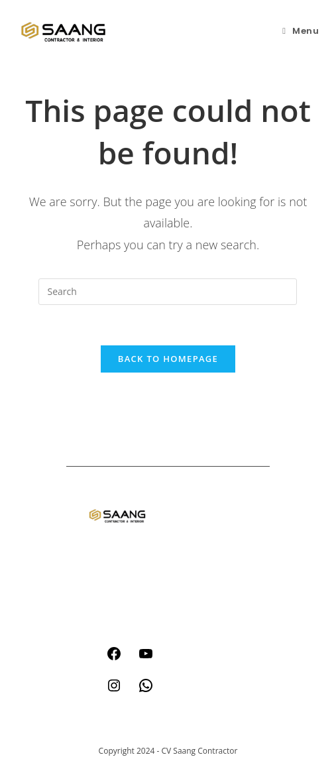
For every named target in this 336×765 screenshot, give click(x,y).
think (188, 550)
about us (196, 575)
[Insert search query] (167, 291)
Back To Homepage (168, 359)
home (190, 499)
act (184, 524)
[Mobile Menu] (300, 31)
